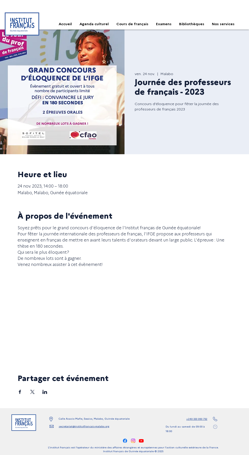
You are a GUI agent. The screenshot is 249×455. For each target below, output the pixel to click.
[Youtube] (141, 441)
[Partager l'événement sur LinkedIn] (44, 392)
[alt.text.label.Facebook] (125, 441)
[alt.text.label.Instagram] (133, 441)
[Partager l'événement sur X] (32, 392)
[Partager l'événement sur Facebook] (20, 392)
